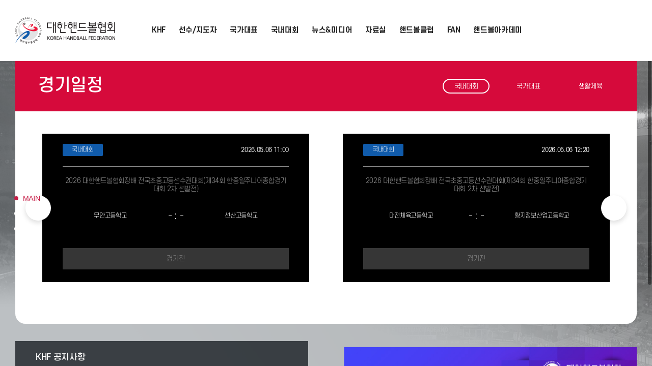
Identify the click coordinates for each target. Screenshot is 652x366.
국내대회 (285, 30)
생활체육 (591, 86)
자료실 (375, 30)
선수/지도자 (198, 30)
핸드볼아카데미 (497, 30)
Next (614, 208)
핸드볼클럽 (416, 30)
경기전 (175, 258)
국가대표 (244, 30)
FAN (453, 30)
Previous (38, 208)
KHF (159, 30)
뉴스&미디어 (332, 30)
